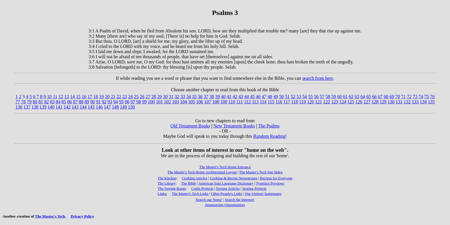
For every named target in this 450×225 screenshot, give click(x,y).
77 (17, 101)
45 (252, 96)
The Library (166, 183)
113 (255, 101)
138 (35, 106)
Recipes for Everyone (276, 178)
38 (212, 96)
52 (293, 96)
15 (78, 96)
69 (391, 96)
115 (271, 101)
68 (386, 96)
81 (40, 101)
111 (239, 101)
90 (92, 101)
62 (351, 96)
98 (138, 101)
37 (206, 96)
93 (110, 101)
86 (69, 101)
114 (263, 101)
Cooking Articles (194, 178)
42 (235, 96)
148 (115, 106)
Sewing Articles (228, 188)
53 (298, 96)
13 (66, 96)
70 (397, 96)
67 (380, 96)
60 (339, 96)
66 (374, 96)
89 (87, 101)
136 (18, 106)
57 (322, 96)
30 (165, 96)
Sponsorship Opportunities (225, 205)
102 (167, 101)
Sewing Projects (254, 188)
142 (67, 106)
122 (326, 101)
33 (183, 96)
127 (366, 101)
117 (287, 101)
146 (99, 106)
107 (207, 101)
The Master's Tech (50, 216)
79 (29, 101)
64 (362, 96)
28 (154, 96)
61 (345, 96)
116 (279, 101)
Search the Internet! (240, 199)
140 (51, 106)
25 (136, 96)
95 (121, 101)
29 (159, 96)
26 (142, 96)
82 (46, 101)
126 (358, 101)
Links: (162, 193)
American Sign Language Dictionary (225, 183)
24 (130, 96)
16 (84, 96)
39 (217, 96)
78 (23, 101)
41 (229, 96)
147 (107, 106)
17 (90, 96)
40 (223, 96)
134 (423, 101)
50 (281, 96)
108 (215, 101)
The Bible (188, 183)
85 (63, 101)
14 (72, 96)
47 (264, 96)
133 (415, 101)
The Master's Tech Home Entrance (225, 167)
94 (115, 101)
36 (200, 96)
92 (104, 101)
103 (175, 101)
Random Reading (269, 136)
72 (409, 96)
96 (127, 101)
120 (310, 101)
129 (383, 101)
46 (258, 96)
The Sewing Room (172, 188)
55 (310, 96)
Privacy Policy (82, 216)
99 (144, 101)
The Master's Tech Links (190, 193)
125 (350, 101)
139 (43, 106)
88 (81, 101)
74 (420, 96)
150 (131, 106)
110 (231, 101)
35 (194, 96)
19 (101, 96)
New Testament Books (234, 125)
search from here (317, 78)
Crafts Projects (202, 188)
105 (191, 101)
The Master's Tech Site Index (260, 172)
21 (113, 96)
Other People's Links (227, 193)
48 (269, 96)
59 (333, 96)
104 (183, 101)
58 (328, 96)
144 (83, 106)
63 (357, 96)
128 (374, 101)
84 (58, 101)
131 (399, 101)
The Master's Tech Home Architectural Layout (201, 172)
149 (123, 106)
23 (124, 96)
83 (52, 101)
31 (171, 96)
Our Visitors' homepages (263, 193)
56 (316, 96)
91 (98, 101)
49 (275, 96)
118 (294, 101)
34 (188, 96)
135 (431, 101)
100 (151, 101)
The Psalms (269, 125)
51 (287, 96)
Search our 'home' (209, 199)
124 (342, 101)
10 (49, 96)
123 (334, 101)
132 (407, 101)
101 (159, 101)
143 (75, 106)
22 (119, 96)
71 (403, 96)
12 (61, 96)
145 (91, 106)
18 (95, 96)
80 (35, 101)
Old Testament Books (190, 125)
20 (107, 96)
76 (432, 96)
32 (176, 96)
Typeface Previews (270, 183)
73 (415, 96)
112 (247, 101)
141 (59, 106)
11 (55, 96)
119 (302, 101)
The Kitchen (167, 178)
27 (148, 96)
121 (318, 101)
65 (368, 96)
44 (246, 96)
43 (240, 96)
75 (426, 96)
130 (391, 101)
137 (27, 106)
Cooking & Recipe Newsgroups (233, 178)
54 (304, 96)
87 (75, 101)
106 (199, 101)
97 (133, 101)
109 (223, 101)
